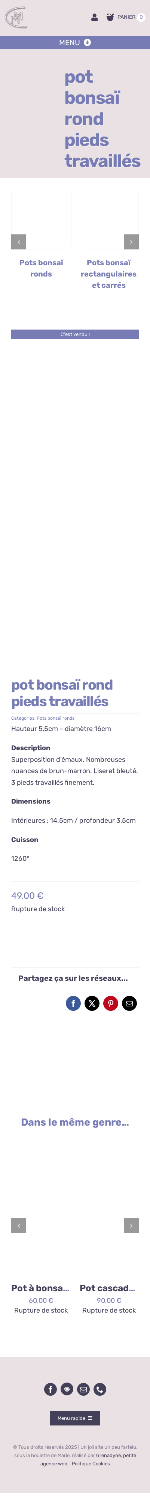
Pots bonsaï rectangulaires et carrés (109, 274)
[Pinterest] (110, 1003)
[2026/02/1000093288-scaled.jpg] (41, 1139)
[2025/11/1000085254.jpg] (109, 1139)
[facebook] (50, 1389)
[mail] (83, 1389)
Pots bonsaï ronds (55, 718)
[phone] (100, 1389)
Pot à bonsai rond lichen (64, 1288)
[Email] (129, 1003)
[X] (92, 1003)
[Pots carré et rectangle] (109, 192)
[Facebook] (73, 1003)
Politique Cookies (91, 1463)
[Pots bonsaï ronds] (41, 192)
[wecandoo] (67, 1389)
